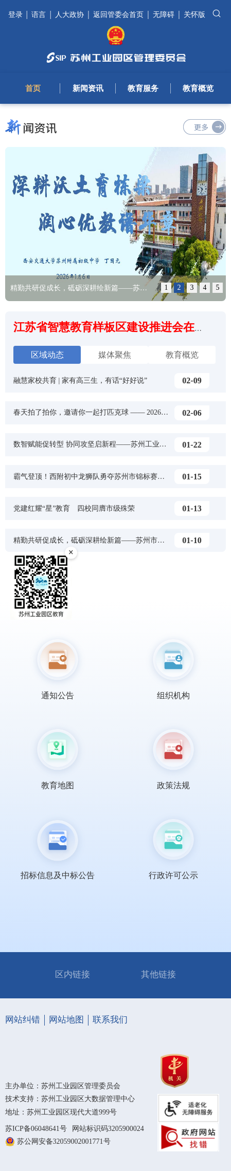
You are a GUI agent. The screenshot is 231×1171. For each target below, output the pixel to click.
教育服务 (143, 88)
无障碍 (163, 14)
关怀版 (194, 14)
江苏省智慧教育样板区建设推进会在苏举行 (120, 327)
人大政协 (69, 14)
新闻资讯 (88, 88)
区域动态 (47, 354)
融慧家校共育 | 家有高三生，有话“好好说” (80, 380)
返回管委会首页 (118, 14)
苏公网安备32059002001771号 (64, 1141)
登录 (16, 14)
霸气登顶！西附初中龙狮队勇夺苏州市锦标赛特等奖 (96, 476)
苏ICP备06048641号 (36, 1128)
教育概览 (198, 88)
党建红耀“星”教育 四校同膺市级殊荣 (74, 508)
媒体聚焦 (114, 354)
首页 (33, 88)
